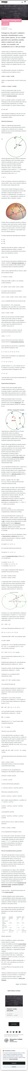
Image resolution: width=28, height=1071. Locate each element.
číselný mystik (5, 958)
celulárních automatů (17, 884)
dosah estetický (9, 892)
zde (25, 519)
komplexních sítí (22, 882)
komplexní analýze (12, 96)
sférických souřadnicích (18, 263)
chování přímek (22, 944)
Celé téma (14, 1024)
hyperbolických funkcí (12, 556)
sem (7, 839)
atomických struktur (6, 884)
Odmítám (14, 1066)
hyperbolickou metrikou (18, 457)
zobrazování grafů (6, 886)
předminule (18, 402)
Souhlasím (14, 1063)
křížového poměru (16, 474)
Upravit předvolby (13, 1059)
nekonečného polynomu (17, 341)
